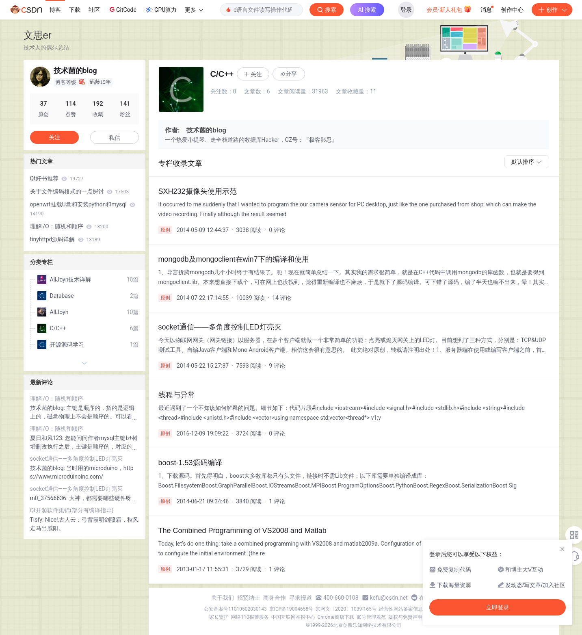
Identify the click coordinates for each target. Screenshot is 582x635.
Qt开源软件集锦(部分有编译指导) (72, 510)
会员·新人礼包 (449, 9)
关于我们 (222, 597)
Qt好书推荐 (57, 178)
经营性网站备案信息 (401, 609)
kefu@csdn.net (389, 597)
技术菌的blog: (48, 408)
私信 (114, 137)
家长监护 (219, 617)
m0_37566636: (49, 498)
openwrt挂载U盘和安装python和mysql (83, 209)
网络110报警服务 (249, 617)
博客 (55, 10)
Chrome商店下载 (336, 617)
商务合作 (274, 597)
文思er (38, 35)
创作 (552, 10)
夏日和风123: (47, 438)
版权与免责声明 (405, 617)
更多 (194, 10)
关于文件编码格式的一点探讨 (79, 191)
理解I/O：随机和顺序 (69, 226)
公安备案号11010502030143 (235, 609)
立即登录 (497, 607)
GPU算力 (161, 10)
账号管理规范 (371, 617)
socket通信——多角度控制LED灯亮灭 (76, 458)
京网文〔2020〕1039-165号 (346, 609)
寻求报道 (300, 597)
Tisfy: (37, 519)
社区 (94, 10)
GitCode (122, 9)
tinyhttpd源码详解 (65, 239)
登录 (406, 10)
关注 (54, 137)
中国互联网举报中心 (293, 617)
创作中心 (512, 10)
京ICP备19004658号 (291, 609)
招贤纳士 (248, 597)
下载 (74, 10)
